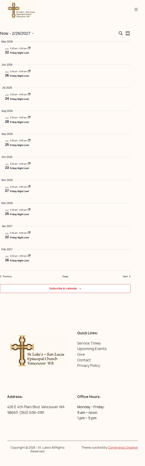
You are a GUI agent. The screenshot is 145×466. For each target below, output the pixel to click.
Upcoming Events (92, 348)
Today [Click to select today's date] (65, 276)
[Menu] (136, 9)
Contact (84, 360)
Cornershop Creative (123, 448)
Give (81, 354)
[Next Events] (126, 276)
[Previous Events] (6, 276)
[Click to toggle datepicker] (17, 33)
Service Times (89, 343)
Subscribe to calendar (63, 288)
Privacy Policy (88, 365)
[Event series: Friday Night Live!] (29, 48)
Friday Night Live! (19, 53)
